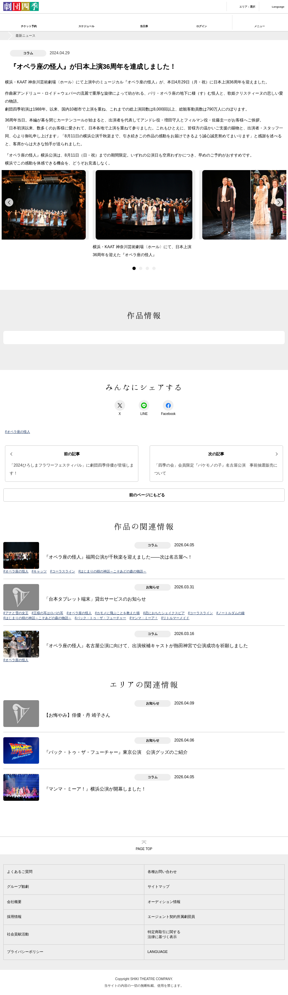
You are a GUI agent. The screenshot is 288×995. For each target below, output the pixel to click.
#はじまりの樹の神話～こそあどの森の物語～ (112, 571)
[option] (144, 216)
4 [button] (154, 268)
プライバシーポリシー (25, 952)
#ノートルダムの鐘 (230, 613)
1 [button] (134, 268)
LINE (144, 408)
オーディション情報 (164, 902)
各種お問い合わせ (162, 872)
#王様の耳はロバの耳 (48, 613)
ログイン (201, 26)
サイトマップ (158, 886)
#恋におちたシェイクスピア (164, 613)
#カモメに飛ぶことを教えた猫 (117, 613)
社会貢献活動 (18, 934)
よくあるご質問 (19, 872)
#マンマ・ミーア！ (143, 618)
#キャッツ (39, 571)
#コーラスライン (62, 571)
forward (279, 202)
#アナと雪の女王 (15, 613)
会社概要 (14, 902)
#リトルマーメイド (175, 618)
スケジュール (86, 26)
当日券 (144, 26)
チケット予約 (29, 26)
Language (278, 6)
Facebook (168, 408)
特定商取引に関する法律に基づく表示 (164, 934)
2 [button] (140, 268)
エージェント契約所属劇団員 (171, 917)
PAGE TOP (144, 849)
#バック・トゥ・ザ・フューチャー (100, 618)
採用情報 (14, 917)
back (9, 202)
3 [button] (147, 268)
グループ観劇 (18, 886)
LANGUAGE (158, 952)
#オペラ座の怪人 (17, 431)
